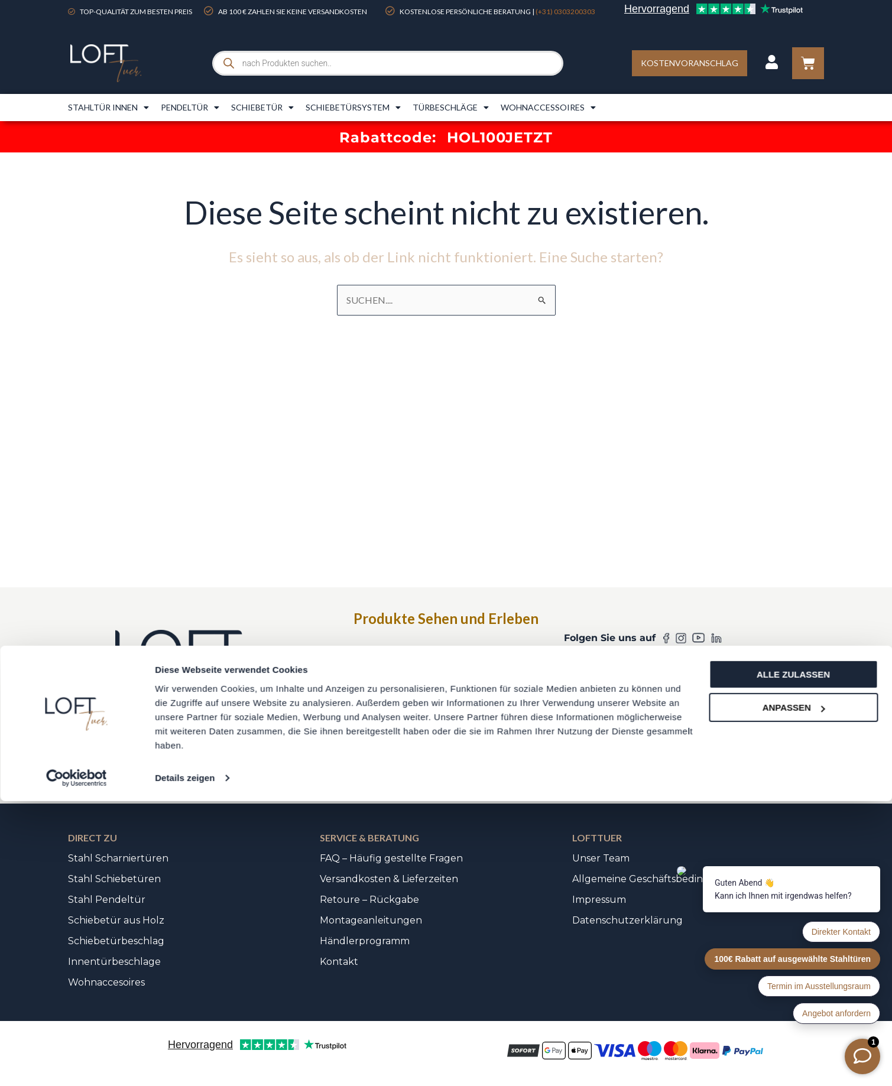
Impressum (599, 899)
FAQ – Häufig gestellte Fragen (391, 858)
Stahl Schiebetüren (114, 879)
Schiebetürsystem (353, 107)
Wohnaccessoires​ (548, 107)
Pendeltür (190, 107)
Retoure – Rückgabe (369, 899)
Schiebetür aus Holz (116, 920)
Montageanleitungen (371, 920)
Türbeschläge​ (451, 107)
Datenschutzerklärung (627, 920)
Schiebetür (262, 107)
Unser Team (601, 858)
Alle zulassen (793, 959)
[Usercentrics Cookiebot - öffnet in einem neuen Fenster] (76, 1063)
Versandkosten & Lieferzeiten (389, 879)
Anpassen (794, 992)
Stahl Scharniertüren (118, 858)
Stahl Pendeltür (106, 899)
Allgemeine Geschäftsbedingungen (657, 879)
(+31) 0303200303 (565, 11)
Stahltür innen (108, 107)
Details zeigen (185, 1063)
